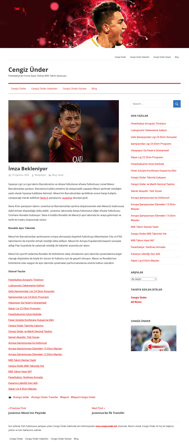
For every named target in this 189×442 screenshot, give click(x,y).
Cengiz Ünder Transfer (45, 397)
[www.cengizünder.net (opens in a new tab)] (106, 426)
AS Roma (136, 301)
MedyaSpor (40, 175)
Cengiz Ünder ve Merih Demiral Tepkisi (30, 331)
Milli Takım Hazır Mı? (20, 371)
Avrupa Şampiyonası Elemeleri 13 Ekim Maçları (35, 354)
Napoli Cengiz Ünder (83, 397)
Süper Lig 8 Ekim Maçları (22, 388)
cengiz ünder (22, 397)
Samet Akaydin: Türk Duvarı (23, 337)
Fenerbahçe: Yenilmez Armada (25, 377)
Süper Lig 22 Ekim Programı (24, 308)
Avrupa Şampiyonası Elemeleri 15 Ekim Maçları (35, 348)
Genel (60, 175)
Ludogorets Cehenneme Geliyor (26, 285)
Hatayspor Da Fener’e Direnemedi (27, 302)
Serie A (44, 197)
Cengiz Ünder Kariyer (162, 57)
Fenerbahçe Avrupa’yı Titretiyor (26, 279)
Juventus (67, 197)
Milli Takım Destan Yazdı (22, 360)
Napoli (65, 397)
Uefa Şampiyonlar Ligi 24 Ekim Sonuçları (31, 291)
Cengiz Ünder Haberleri (139, 57)
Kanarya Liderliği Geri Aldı (23, 383)
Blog (177, 57)
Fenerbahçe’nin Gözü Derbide (24, 314)
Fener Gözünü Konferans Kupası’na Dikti (31, 320)
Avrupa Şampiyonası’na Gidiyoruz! (27, 342)
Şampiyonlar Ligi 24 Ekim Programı (28, 297)
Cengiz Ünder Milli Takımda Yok (26, 365)
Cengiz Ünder (120, 57)
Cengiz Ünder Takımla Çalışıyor (26, 325)
